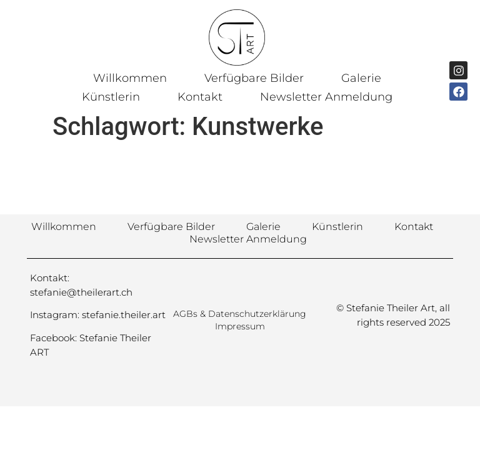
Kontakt (200, 97)
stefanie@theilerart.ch (81, 292)
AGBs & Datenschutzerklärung (239, 313)
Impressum (240, 326)
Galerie (361, 78)
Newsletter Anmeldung (326, 97)
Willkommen (130, 78)
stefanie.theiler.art (124, 315)
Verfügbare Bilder (254, 78)
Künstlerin (111, 97)
